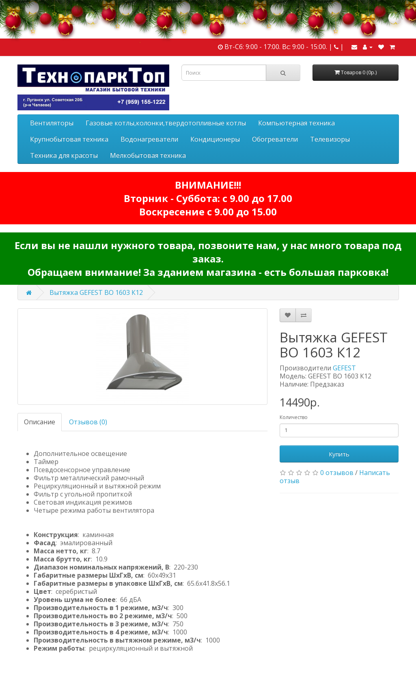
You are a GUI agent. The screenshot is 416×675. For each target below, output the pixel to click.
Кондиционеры (215, 139)
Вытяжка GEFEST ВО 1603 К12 (96, 292)
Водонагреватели (149, 139)
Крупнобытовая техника (69, 139)
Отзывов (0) (88, 421)
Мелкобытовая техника (148, 155)
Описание (39, 421)
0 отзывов (336, 472)
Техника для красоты (64, 155)
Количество (294, 417)
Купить (339, 454)
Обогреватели (275, 139)
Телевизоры (330, 139)
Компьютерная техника (296, 122)
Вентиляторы (51, 122)
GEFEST (344, 367)
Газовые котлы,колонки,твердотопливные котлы (166, 122)
